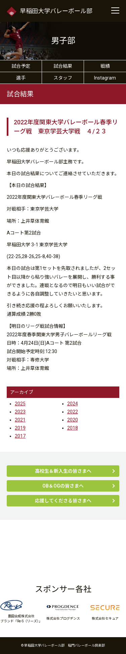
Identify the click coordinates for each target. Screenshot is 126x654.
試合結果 (62, 66)
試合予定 (20, 66)
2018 (72, 428)
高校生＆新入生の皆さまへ (63, 471)
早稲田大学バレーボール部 (49, 11)
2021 (20, 420)
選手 (21, 78)
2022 (72, 411)
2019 (20, 428)
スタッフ (62, 78)
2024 (72, 403)
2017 (20, 436)
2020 (72, 420)
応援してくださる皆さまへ (63, 500)
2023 (20, 411)
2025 (20, 403)
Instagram (105, 78)
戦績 (105, 66)
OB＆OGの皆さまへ (63, 486)
